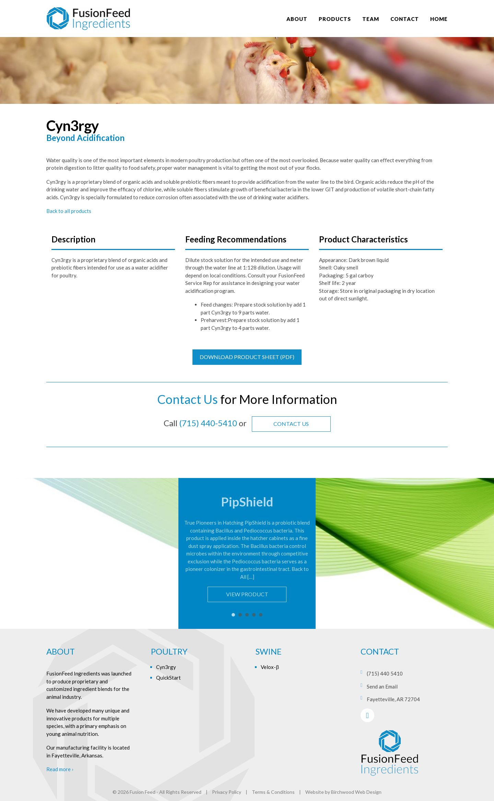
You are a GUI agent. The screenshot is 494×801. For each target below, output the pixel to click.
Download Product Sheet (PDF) (247, 357)
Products (335, 19)
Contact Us (291, 423)
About (296, 19)
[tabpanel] (247, 548)
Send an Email (382, 686)
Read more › (59, 769)
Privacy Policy (226, 792)
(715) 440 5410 (385, 673)
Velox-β (270, 667)
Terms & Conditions (273, 792)
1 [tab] (233, 615)
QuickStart (168, 677)
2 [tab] (240, 615)
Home (439, 19)
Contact (404, 19)
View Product (247, 594)
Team (370, 19)
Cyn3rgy (166, 667)
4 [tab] (254, 615)
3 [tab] (247, 615)
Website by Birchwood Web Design (343, 792)
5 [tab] (260, 615)
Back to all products (68, 211)
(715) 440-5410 (208, 423)
